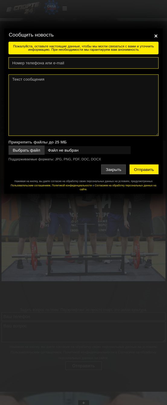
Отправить (144, 169)
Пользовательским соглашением (30, 185)
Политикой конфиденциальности (72, 185)
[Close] (156, 36)
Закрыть (113, 169)
